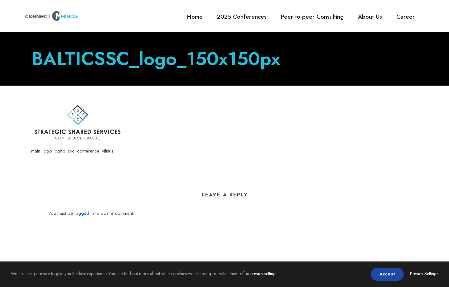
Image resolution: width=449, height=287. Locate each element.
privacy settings (263, 274)
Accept (387, 274)
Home (195, 16)
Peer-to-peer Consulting (312, 16)
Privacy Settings (424, 274)
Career (405, 16)
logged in (84, 213)
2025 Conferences (242, 16)
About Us (370, 16)
